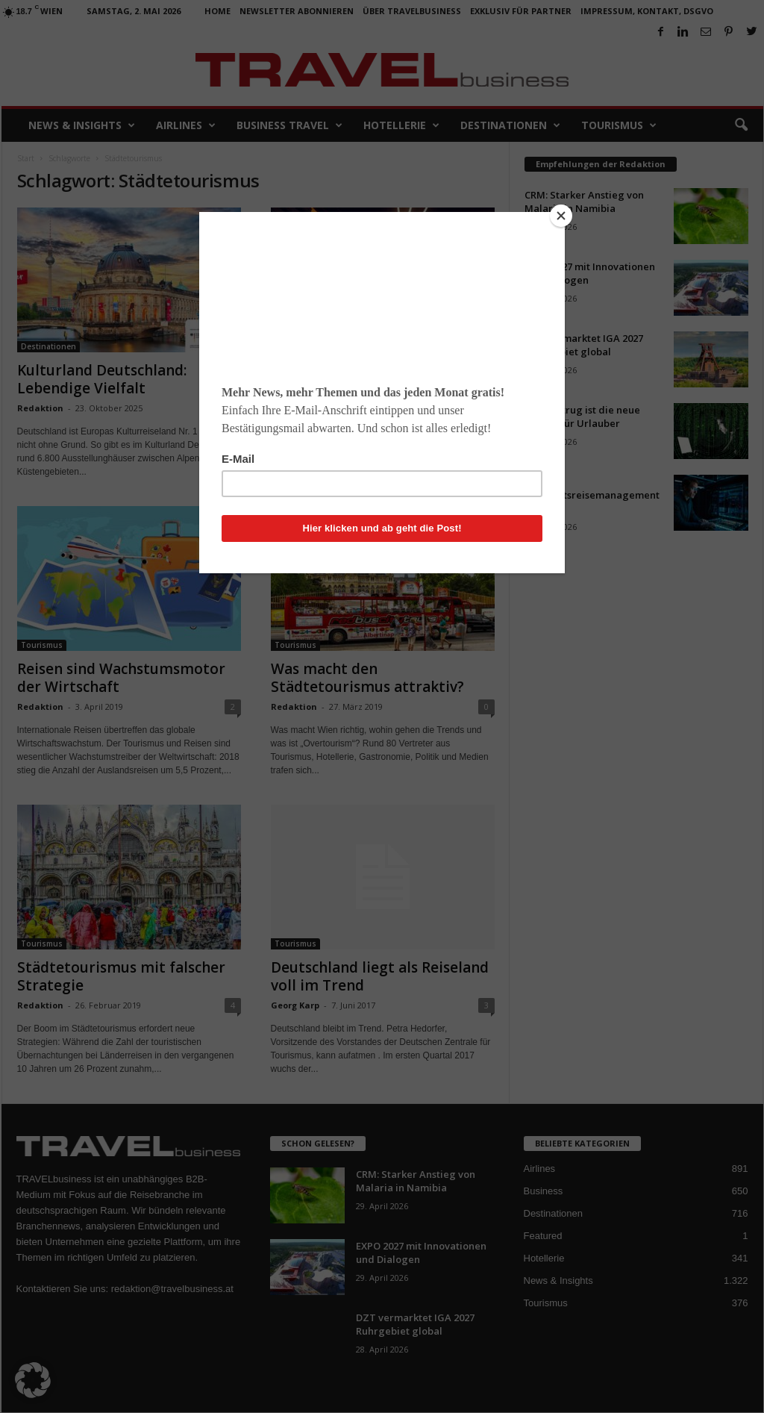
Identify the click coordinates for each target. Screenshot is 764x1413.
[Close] (561, 216)
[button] (33, 1380)
